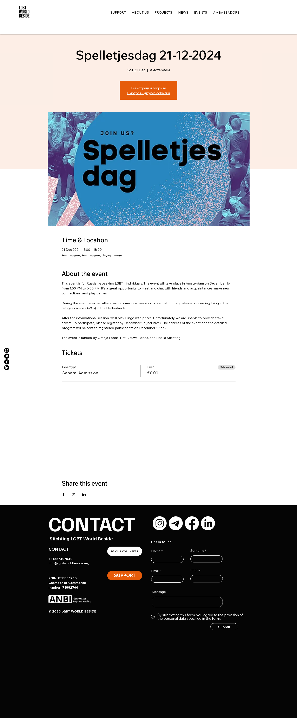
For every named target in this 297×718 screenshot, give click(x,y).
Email (155, 570)
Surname (197, 550)
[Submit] (224, 626)
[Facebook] (6, 361)
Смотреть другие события (148, 93)
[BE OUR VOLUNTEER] (124, 551)
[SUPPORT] (124, 575)
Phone (195, 570)
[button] (143, 12)
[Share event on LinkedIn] (84, 494)
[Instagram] (6, 350)
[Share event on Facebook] (64, 494)
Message (159, 591)
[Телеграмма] (6, 356)
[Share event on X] (74, 494)
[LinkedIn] (6, 367)
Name (155, 551)
